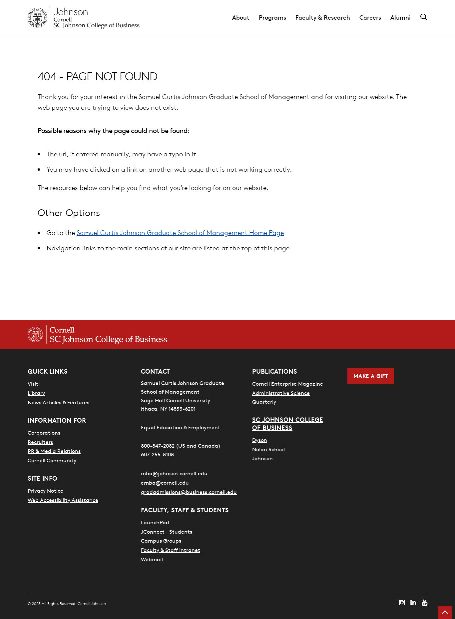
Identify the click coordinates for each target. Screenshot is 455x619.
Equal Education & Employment (180, 427)
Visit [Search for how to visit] (33, 383)
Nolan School (268, 449)
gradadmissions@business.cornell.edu (189, 492)
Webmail (152, 559)
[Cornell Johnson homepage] (84, 18)
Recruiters (40, 442)
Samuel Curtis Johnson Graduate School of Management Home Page (180, 232)
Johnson (262, 458)
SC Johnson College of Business (287, 424)
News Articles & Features (58, 402)
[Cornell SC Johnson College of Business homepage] (97, 334)
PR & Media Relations (54, 451)
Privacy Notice (45, 490)
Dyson (259, 440)
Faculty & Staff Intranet (170, 550)
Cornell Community (52, 460)
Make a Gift (370, 376)
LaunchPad (155, 522)
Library (36, 393)
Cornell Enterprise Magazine (287, 383)
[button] (245, 17)
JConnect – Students (166, 531)
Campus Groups (161, 540)
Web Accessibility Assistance (63, 500)
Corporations (44, 432)
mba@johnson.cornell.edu (174, 473)
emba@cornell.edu (165, 482)
